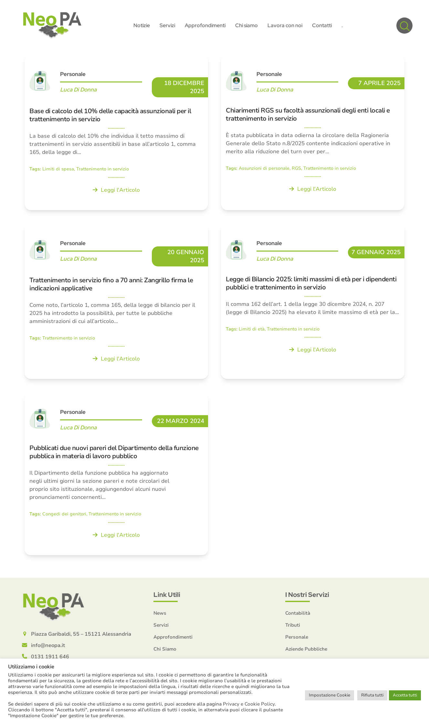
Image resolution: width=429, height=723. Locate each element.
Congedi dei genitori (64, 515)
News (159, 613)
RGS (296, 169)
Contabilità (297, 613)
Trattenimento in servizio (102, 170)
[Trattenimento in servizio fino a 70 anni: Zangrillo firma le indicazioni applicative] (116, 302)
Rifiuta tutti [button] (372, 695)
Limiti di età (252, 330)
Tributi (292, 625)
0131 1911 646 (50, 657)
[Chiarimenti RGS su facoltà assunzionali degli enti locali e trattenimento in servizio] (313, 133)
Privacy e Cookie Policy (249, 704)
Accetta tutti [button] (405, 695)
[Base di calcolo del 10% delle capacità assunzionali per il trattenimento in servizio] (116, 133)
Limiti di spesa (58, 170)
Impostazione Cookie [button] (329, 695)
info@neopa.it (48, 646)
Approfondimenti (173, 637)
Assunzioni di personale (264, 169)
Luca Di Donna (78, 90)
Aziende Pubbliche (306, 649)
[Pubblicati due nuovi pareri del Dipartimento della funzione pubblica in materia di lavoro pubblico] (116, 474)
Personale (73, 75)
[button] (404, 26)
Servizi (161, 625)
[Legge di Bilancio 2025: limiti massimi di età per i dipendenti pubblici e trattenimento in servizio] (313, 302)
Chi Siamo (164, 649)
